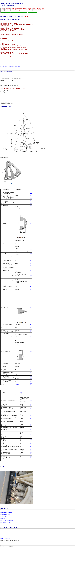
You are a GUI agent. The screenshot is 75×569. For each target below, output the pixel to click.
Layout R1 (17, 395)
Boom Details (3, 531)
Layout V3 (17, 201)
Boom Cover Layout (5, 526)
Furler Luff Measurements (6, 533)
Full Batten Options (5, 536)
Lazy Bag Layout (4, 528)
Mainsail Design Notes (6, 523)
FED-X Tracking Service (5, 554)
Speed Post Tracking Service (6, 552)
